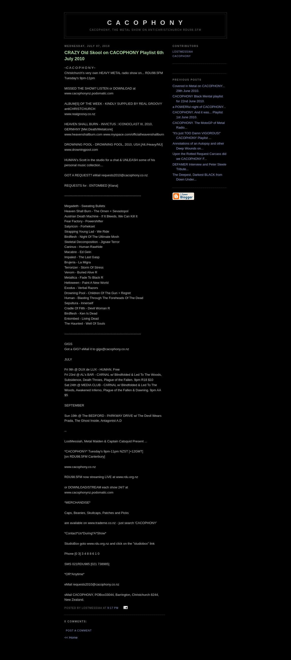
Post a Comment (79, 630)
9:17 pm (112, 608)
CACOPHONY (182, 56)
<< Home (70, 637)
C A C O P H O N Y (145, 22)
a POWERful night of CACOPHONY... (199, 107)
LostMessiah (183, 51)
